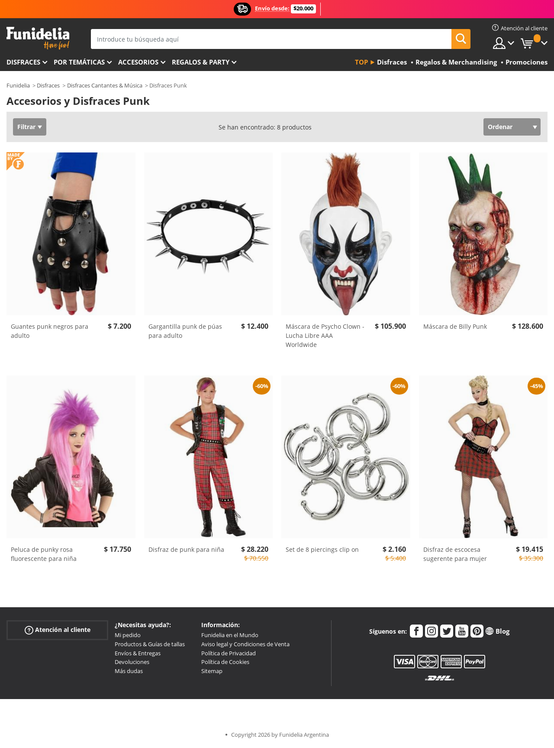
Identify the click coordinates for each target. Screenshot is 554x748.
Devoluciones (132, 662)
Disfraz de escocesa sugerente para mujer (455, 554)
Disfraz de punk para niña (186, 549)
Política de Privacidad (228, 653)
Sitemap (211, 671)
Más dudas (129, 671)
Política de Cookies (225, 662)
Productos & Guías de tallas (150, 644)
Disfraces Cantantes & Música (104, 85)
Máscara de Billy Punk (455, 326)
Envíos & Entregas (138, 653)
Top (361, 62)
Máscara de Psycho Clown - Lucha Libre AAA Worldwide (325, 335)
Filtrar (26, 127)
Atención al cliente (57, 630)
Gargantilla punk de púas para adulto (185, 331)
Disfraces (23, 62)
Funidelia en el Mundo (229, 635)
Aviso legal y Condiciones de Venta (245, 644)
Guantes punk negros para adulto (49, 331)
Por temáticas (79, 62)
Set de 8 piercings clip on (322, 549)
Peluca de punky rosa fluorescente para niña (44, 554)
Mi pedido (128, 635)
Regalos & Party (200, 62)
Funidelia (18, 85)
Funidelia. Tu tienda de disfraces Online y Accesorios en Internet (37, 38)
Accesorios (138, 62)
